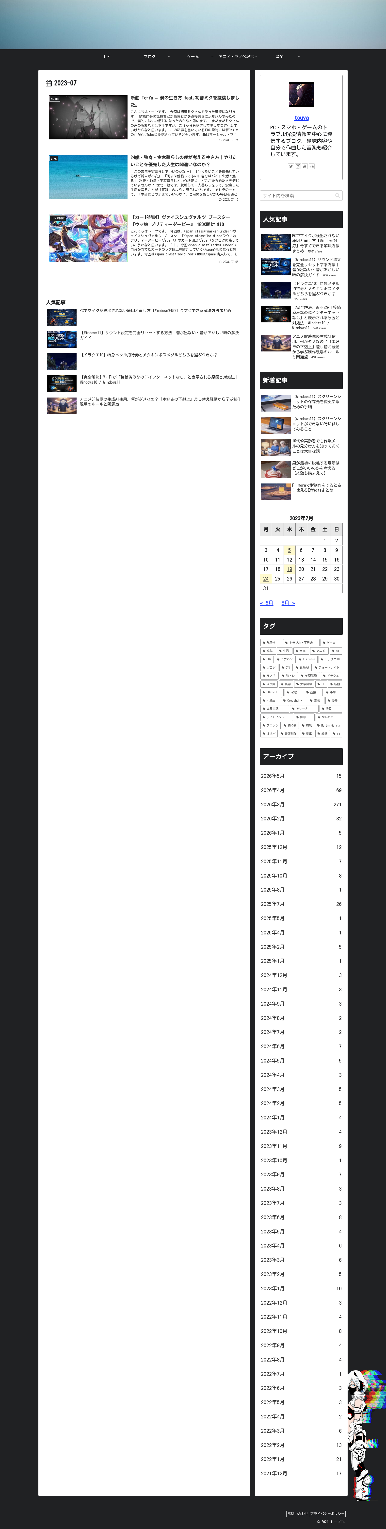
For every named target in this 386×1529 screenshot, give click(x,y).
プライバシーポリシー (325, 1513)
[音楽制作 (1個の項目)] (289, 733)
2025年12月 (301, 847)
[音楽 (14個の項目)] (301, 651)
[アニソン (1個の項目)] (270, 725)
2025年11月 (301, 861)
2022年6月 (301, 1388)
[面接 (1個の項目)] (313, 692)
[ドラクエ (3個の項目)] (331, 676)
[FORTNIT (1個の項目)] (272, 692)
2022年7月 (301, 1374)
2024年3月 (301, 1089)
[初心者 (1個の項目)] (290, 725)
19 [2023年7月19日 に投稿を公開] (289, 569)
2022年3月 (301, 1431)
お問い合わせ (293, 1513)
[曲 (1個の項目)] (336, 733)
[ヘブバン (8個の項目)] (285, 659)
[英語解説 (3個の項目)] (309, 676)
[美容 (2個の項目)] (286, 684)
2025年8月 (301, 890)
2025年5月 (301, 918)
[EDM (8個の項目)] (267, 659)
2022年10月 (301, 1331)
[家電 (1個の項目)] (294, 692)
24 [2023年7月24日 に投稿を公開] (266, 578)
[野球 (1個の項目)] (304, 717)
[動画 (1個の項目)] (307, 733)
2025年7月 (301, 904)
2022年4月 (301, 1416)
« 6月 (266, 602)
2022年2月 (301, 1445)
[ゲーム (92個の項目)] (331, 643)
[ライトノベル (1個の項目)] (276, 717)
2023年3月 (301, 1260)
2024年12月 (301, 975)
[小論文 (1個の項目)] (270, 700)
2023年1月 (301, 1288)
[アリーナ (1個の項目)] (304, 709)
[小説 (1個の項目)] (333, 692)
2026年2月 (301, 818)
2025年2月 (301, 947)
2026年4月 (301, 790)
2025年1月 (301, 961)
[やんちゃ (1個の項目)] (329, 717)
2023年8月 (301, 1189)
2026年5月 (301, 776)
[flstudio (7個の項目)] (307, 659)
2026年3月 (301, 804)
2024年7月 (301, 1032)
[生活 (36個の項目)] (284, 651)
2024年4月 (301, 1075)
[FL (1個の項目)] (321, 684)
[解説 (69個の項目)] (268, 651)
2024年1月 (301, 1117)
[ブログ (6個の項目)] (269, 667)
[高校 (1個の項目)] (316, 700)
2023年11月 (301, 1146)
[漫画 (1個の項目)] (331, 709)
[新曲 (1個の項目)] (335, 684)
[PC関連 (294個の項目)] (271, 643)
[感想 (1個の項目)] (307, 725)
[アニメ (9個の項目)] (319, 651)
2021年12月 (301, 1473)
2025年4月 (301, 932)
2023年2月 (301, 1274)
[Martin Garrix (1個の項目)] (328, 725)
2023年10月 (301, 1160)
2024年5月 (301, 1060)
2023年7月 (301, 1203)
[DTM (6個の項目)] (286, 667)
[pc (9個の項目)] (336, 651)
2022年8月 (301, 1359)
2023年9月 (301, 1174)
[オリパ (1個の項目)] (269, 733)
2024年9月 (301, 1004)
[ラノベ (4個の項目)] (269, 676)
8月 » (288, 602)
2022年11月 (301, 1317)
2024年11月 (301, 989)
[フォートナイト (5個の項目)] (327, 667)
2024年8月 (301, 1018)
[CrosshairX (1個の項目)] (294, 700)
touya (301, 117)
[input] (301, 195)
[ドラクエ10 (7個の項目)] (330, 659)
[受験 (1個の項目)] (333, 700)
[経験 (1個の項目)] (322, 733)
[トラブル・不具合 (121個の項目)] (301, 643)
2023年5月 (301, 1231)
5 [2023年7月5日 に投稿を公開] (289, 550)
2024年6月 (301, 1046)
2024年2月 (301, 1103)
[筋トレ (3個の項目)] (289, 676)
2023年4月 (301, 1245)
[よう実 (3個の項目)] (269, 684)
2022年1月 (301, 1459)
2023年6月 (301, 1217)
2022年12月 (301, 1303)
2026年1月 (301, 833)
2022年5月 (301, 1402)
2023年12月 (301, 1132)
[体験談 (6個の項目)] (303, 667)
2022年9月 (301, 1345)
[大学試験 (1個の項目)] (304, 684)
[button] (337, 195)
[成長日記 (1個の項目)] (274, 709)
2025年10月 (301, 876)
